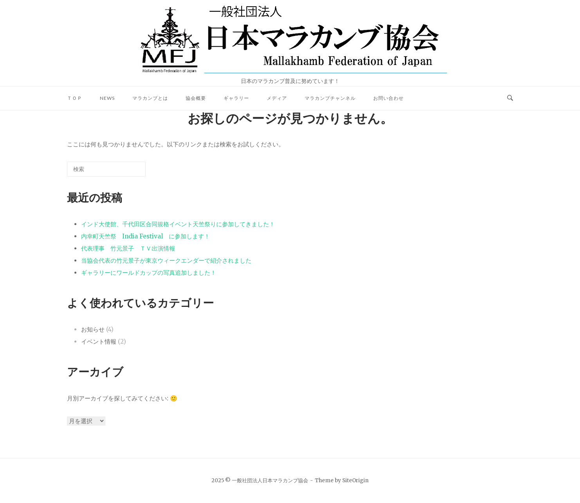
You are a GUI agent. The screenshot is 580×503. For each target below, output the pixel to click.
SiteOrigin (355, 480)
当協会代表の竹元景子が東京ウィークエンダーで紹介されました (166, 260)
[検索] (128, 172)
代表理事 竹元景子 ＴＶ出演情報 (128, 248)
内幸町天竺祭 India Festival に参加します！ (145, 236)
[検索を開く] (510, 98)
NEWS (107, 98)
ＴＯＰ (74, 98)
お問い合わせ (388, 98)
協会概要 (196, 98)
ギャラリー (236, 98)
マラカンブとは (150, 98)
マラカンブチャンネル (330, 98)
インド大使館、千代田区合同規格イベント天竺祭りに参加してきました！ (178, 224)
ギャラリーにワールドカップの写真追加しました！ (148, 272)
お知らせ (93, 329)
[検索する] (106, 169)
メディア (277, 98)
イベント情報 (98, 341)
